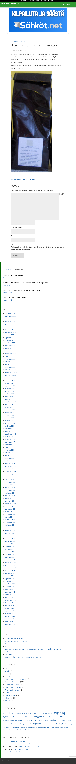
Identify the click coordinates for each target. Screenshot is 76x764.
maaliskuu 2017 (10, 466)
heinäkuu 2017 (10, 455)
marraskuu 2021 (10, 332)
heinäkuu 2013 (10, 584)
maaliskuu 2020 (11, 372)
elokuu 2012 (9, 613)
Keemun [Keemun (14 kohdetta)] (22, 721)
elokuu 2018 (9, 421)
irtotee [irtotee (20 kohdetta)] (62, 717)
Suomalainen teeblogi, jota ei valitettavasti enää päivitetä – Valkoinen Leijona (33, 649)
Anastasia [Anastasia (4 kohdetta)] (14, 713)
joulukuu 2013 (10, 571)
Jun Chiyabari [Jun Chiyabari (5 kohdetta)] (15, 720)
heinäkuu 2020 (10, 364)
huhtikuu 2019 (10, 399)
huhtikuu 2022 (10, 319)
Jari (6, 741)
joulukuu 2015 (10, 506)
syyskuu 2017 (9, 450)
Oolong (7, 677)
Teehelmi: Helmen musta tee (23, 744)
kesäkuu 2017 (9, 458)
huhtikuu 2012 (10, 624)
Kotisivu (14, 236)
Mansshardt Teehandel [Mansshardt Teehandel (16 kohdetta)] (12, 724)
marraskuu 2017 (10, 445)
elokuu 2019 (9, 388)
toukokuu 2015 (10, 525)
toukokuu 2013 (10, 589)
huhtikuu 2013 (10, 592)
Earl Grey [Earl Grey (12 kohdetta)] (69, 713)
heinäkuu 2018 (10, 423)
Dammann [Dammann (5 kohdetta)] (49, 713)
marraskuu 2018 (11, 413)
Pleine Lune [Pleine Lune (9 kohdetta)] (15, 727)
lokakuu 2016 (9, 480)
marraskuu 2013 (10, 573)
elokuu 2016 (9, 485)
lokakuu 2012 (9, 608)
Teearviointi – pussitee (13, 687)
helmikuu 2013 (10, 597)
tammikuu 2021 (10, 351)
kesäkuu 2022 (10, 314)
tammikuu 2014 (10, 568)
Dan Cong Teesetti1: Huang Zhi (19, 741)
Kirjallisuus (9, 669)
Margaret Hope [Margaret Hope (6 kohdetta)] (25, 724)
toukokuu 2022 (10, 316)
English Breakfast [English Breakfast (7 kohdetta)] (8, 717)
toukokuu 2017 (10, 461)
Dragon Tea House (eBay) (14, 638)
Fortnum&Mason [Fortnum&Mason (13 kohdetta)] (25, 717)
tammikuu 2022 (10, 327)
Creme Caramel (16, 180)
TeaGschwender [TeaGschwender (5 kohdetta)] (59, 727)
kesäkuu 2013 (10, 587)
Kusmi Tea (8, 644)
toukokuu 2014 (10, 557)
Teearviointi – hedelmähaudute (16, 679)
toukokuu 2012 (10, 621)
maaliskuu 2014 (10, 563)
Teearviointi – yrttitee (12, 690)
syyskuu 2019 (10, 386)
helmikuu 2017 (10, 469)
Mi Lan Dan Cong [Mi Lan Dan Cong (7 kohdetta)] (57, 724)
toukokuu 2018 (10, 429)
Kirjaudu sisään (68, 4)
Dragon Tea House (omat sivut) (16, 641)
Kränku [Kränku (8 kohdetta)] (28, 720)
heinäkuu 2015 (10, 520)
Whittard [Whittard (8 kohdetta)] (25, 730)
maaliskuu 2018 (10, 434)
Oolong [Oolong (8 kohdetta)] (70, 724)
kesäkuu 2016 (10, 490)
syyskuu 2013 (10, 579)
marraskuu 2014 (10, 541)
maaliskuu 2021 (10, 348)
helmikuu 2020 (10, 375)
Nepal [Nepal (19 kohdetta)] (64, 724)
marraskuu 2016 (11, 477)
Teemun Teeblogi (10, 3)
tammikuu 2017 (10, 472)
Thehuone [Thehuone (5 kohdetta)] (11, 730)
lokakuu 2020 (10, 356)
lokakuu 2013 (9, 576)
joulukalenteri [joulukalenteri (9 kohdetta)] (7, 720)
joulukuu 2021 (10, 330)
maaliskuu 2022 (10, 322)
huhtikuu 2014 (10, 560)
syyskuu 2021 (10, 338)
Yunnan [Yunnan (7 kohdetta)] (30, 730)
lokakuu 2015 (9, 512)
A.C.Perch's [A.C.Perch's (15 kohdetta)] (7, 713)
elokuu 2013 (9, 581)
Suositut (8, 270)
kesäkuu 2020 (10, 367)
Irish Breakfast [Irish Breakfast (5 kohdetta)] (55, 717)
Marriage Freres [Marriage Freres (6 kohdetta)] (47, 724)
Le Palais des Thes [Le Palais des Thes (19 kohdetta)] (56, 720)
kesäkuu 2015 (10, 522)
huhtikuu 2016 (10, 496)
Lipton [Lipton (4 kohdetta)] (65, 720)
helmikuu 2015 (10, 533)
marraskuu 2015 (10, 509)
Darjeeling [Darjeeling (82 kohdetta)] (59, 713)
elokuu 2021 (9, 340)
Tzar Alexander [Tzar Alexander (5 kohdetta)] (18, 730)
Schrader (8, 646)
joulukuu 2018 (10, 410)
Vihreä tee (8, 698)
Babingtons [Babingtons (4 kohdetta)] (24, 713)
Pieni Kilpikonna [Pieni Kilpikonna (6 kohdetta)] (7, 727)
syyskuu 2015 (10, 514)
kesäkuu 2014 (10, 555)
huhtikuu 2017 (10, 464)
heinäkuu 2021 (10, 343)
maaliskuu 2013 (10, 595)
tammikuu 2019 (10, 407)
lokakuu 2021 (9, 335)
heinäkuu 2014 (10, 552)
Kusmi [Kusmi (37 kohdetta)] (34, 720)
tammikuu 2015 (10, 536)
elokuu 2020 (9, 362)
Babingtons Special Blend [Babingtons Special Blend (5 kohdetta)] (34, 713)
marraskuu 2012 (10, 605)
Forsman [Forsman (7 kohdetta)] (15, 717)
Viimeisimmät (18, 270)
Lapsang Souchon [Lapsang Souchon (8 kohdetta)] (42, 720)
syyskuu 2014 (10, 547)
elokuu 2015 (9, 517)
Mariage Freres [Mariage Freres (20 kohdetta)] (36, 724)
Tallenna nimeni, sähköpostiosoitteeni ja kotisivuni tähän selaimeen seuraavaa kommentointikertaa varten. (37, 248)
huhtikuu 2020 (10, 370)
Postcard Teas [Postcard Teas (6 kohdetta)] (23, 727)
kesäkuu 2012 (10, 619)
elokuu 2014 (9, 549)
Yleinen (7, 701)
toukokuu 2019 (10, 397)
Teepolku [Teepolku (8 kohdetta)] (5, 730)
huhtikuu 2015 (10, 528)
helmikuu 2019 (10, 405)
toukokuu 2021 (10, 346)
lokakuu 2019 (9, 383)
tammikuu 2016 (10, 504)
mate (7, 674)
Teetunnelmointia (11, 652)
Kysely (7, 671)
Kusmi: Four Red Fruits (21, 749)
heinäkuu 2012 (10, 616)
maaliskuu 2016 (10, 498)
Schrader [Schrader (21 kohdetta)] (51, 727)
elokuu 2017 (9, 453)
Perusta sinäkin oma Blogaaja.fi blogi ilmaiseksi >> (38, 1)
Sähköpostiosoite (17, 227)
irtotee (25, 180)
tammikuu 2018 (10, 439)
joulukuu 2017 (10, 442)
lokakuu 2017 (9, 447)
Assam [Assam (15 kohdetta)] (19, 713)
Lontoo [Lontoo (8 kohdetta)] (70, 720)
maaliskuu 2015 (10, 530)
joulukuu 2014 (10, 538)
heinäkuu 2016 (10, 488)
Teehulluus (9, 693)
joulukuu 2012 (10, 603)
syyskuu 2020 (10, 359)
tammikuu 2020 (11, 378)
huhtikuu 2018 (10, 431)
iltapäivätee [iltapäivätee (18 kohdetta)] (47, 717)
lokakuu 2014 (9, 544)
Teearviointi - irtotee (18, 41)
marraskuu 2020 (11, 354)
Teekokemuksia (10, 695)
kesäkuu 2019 (10, 394)
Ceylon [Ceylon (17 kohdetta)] (44, 713)
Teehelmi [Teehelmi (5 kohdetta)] (66, 727)
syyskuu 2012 (10, 611)
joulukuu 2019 (10, 380)
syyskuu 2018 (10, 418)
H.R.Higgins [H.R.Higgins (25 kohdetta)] (36, 717)
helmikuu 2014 (10, 565)
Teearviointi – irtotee (12, 682)
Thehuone (31, 180)
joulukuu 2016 (10, 474)
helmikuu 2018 (10, 437)
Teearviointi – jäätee (12, 685)
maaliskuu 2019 (10, 402)
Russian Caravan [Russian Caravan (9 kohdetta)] (41, 727)
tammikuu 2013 (10, 600)
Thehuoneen (22, 57)
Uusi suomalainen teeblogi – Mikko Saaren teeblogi (23, 657)
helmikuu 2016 (10, 501)
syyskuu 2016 (10, 482)
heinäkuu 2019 (10, 391)
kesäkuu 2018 (10, 426)
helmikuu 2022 (10, 324)
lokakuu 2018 (9, 415)
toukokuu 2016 (10, 493)
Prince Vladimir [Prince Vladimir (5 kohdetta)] (31, 727)
